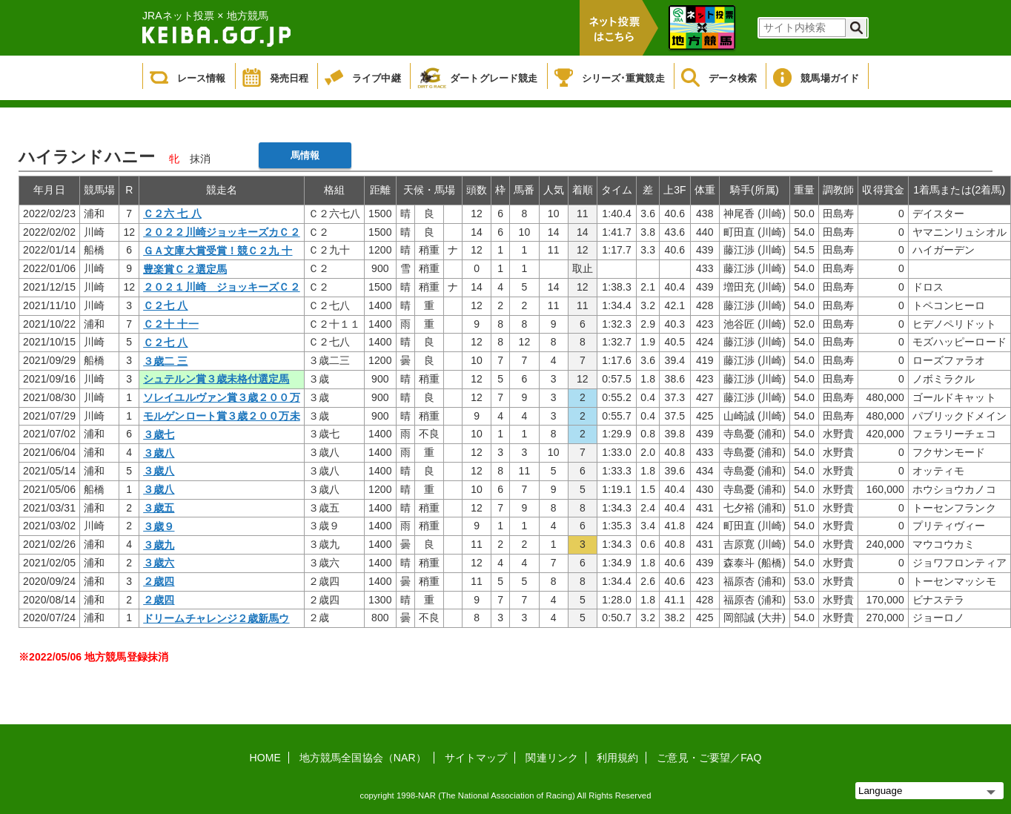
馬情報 (305, 155)
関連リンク (552, 758)
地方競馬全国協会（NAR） (362, 758)
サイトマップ (476, 758)
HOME (265, 758)
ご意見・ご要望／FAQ (709, 758)
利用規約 (617, 758)
